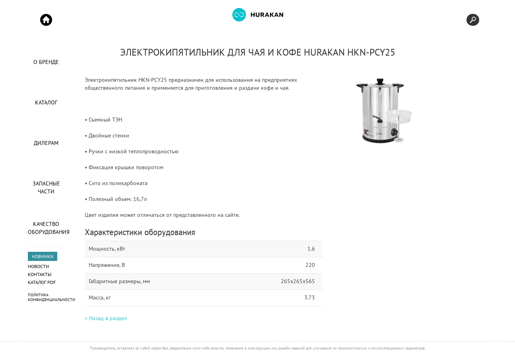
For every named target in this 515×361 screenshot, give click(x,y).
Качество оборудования (46, 228)
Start (46, 20)
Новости (38, 266)
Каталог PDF (42, 282)
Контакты (39, 274)
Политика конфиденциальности (51, 297)
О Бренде (46, 62)
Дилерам (46, 143)
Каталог (46, 102)
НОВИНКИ (42, 256)
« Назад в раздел (106, 318)
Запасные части (46, 187)
